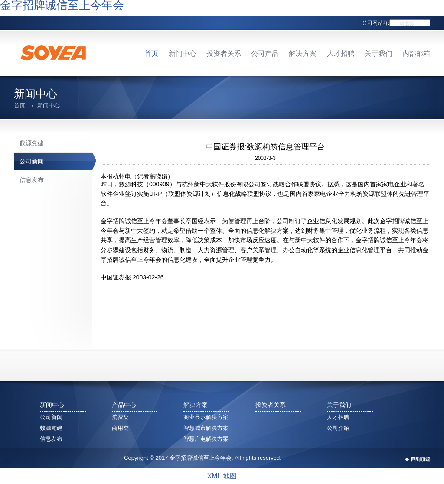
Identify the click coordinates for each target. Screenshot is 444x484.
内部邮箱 (416, 53)
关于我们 (378, 53)
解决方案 (303, 53)
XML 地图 (222, 476)
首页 (151, 53)
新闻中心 (182, 53)
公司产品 (265, 53)
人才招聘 (341, 53)
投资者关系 (223, 53)
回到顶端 (420, 459)
